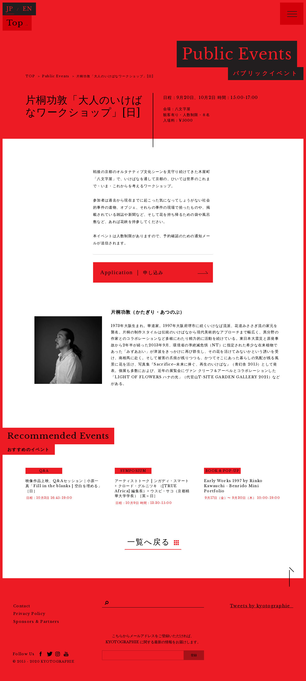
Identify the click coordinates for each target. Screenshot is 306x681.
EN (24, 7)
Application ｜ (131, 272)
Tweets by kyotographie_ (261, 601)
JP (8, 7)
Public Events (55, 76)
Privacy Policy (29, 609)
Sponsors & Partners (36, 617)
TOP (30, 76)
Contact (21, 601)
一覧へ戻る (148, 540)
